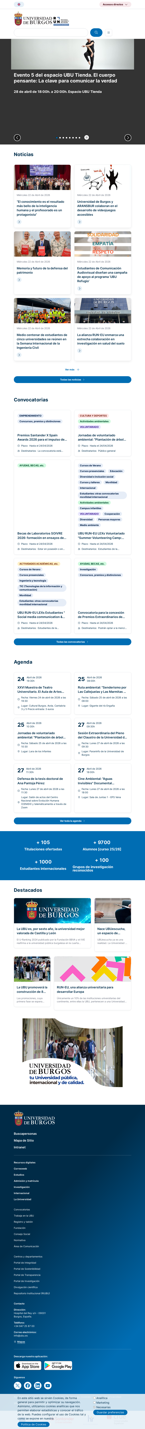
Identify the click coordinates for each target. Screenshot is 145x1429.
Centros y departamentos (28, 1256)
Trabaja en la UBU (24, 1215)
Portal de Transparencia (27, 1274)
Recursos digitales (25, 1162)
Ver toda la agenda (70, 820)
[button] (57, 138)
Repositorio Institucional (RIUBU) (32, 1293)
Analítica (101, 1398)
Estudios (19, 1174)
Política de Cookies (33, 1424)
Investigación (22, 1187)
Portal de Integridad (25, 1262)
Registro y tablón (23, 1221)
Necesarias (103, 1407)
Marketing (102, 1403)
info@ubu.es (21, 1335)
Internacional (21, 1193)
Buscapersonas (25, 1133)
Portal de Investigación (26, 1281)
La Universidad (22, 1199)
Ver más (69, 369)
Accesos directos (113, 4)
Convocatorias (22, 1209)
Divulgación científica (26, 1287)
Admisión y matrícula (26, 1180)
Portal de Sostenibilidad (27, 1268)
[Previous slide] (17, 137)
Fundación (19, 1227)
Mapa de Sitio (24, 1140)
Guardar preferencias (110, 1412)
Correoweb (20, 1168)
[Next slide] (128, 137)
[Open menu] (108, 32)
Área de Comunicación (26, 1246)
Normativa (19, 1240)
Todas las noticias (70, 379)
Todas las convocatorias (70, 641)
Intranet (20, 1147)
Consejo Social (22, 1234)
